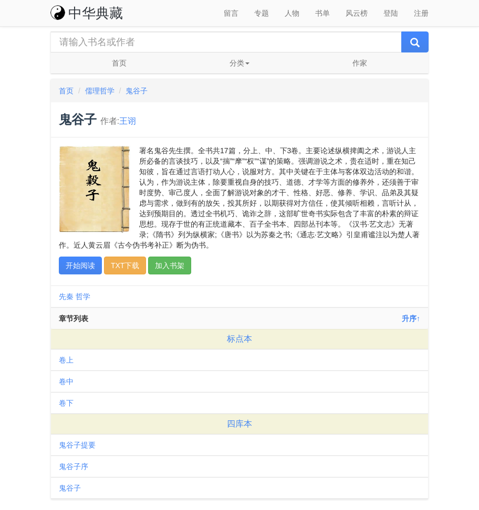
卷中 (66, 381)
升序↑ (411, 318)
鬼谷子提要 (77, 445)
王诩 (127, 120)
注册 (421, 13)
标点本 (239, 338)
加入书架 (169, 265)
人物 (292, 13)
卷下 (66, 403)
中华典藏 (86, 13)
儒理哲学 (99, 91)
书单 (322, 13)
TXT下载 (125, 265)
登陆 (390, 13)
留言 (231, 13)
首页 (119, 63)
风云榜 (357, 13)
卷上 (66, 360)
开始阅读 (80, 265)
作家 (359, 63)
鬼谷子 (137, 91)
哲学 (83, 296)
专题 (261, 13)
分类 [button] (239, 63)
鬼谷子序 (73, 466)
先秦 (66, 296)
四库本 (239, 423)
